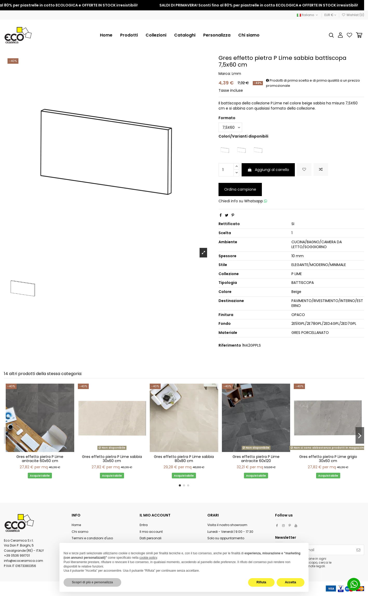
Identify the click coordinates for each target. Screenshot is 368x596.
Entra (144, 525)
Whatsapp (255, 201)
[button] (156, 35)
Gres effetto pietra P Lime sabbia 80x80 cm (184, 459)
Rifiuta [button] (261, 582)
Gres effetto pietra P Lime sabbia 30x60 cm (112, 459)
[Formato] (230, 127)
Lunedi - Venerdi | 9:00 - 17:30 (230, 531)
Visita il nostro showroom (227, 525)
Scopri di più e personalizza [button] (92, 582)
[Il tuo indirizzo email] (314, 550)
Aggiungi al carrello (268, 169)
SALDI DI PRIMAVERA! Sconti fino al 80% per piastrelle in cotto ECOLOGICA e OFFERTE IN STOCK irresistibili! (264, 5)
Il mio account (151, 531)
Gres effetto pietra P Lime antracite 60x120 (256, 459)
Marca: (225, 73)
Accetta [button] (290, 582)
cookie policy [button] (148, 557)
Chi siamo (80, 531)
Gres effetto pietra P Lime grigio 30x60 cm (328, 459)
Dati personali (150, 538)
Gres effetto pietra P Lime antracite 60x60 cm (39, 459)
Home (76, 525)
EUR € (330, 15)
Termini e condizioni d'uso (92, 538)
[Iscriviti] (358, 550)
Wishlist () (353, 15)
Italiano (308, 15)
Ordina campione (240, 189)
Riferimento (230, 345)
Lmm (236, 73)
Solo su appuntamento (225, 538)
